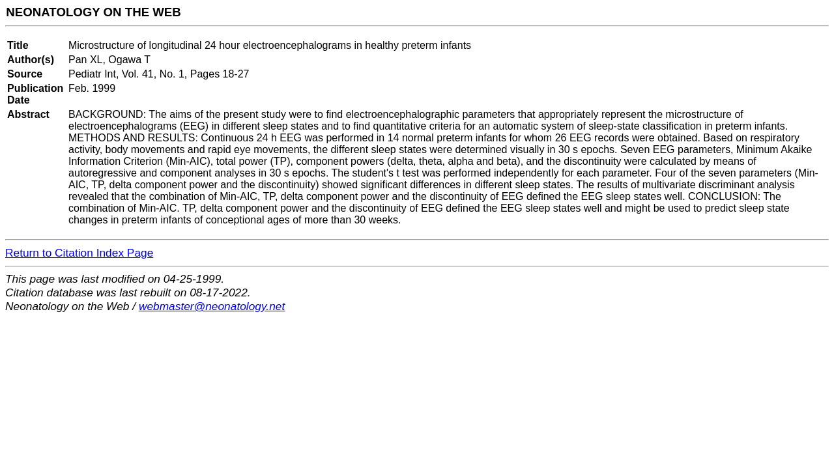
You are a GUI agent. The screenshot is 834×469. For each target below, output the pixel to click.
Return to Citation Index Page (79, 252)
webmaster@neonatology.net (212, 306)
